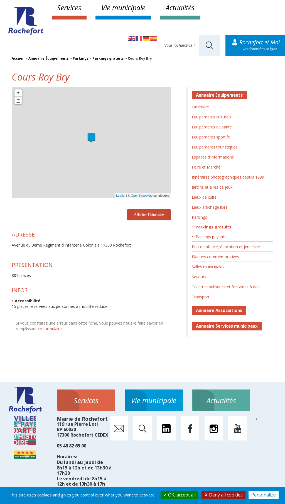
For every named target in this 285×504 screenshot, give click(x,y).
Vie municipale (123, 7)
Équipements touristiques (214, 147)
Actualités (180, 7)
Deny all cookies (223, 495)
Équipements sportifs (211, 137)
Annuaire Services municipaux (227, 326)
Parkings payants (211, 236)
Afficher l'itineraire (149, 215)
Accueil (18, 58)
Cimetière (200, 106)
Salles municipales (208, 266)
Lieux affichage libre (210, 207)
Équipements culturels (211, 117)
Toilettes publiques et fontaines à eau (226, 286)
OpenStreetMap (142, 195)
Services (69, 7)
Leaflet (120, 195)
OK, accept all (179, 495)
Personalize (263, 495)
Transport (201, 297)
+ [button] (18, 93)
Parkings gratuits (108, 58)
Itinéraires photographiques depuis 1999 (228, 177)
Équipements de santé (212, 127)
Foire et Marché (206, 167)
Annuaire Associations (219, 310)
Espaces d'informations (213, 157)
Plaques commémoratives (215, 256)
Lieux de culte (204, 197)
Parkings (81, 58)
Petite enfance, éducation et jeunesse (226, 246)
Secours (199, 276)
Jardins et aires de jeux (212, 187)
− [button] (18, 100)
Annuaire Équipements (48, 58)
